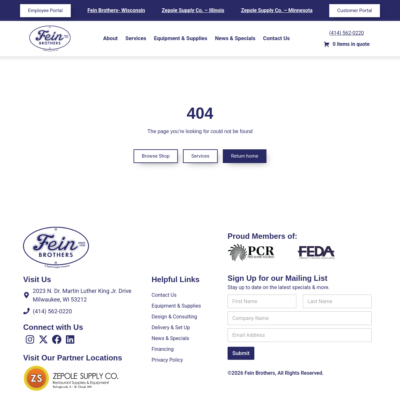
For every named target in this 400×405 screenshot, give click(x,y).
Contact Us (276, 38)
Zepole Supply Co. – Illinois (193, 10)
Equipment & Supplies (180, 38)
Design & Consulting (174, 317)
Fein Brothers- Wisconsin (116, 10)
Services (135, 38)
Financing (162, 349)
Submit (241, 353)
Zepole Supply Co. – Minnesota (276, 10)
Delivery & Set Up (170, 327)
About (110, 38)
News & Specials (235, 38)
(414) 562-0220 (346, 33)
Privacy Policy (167, 360)
